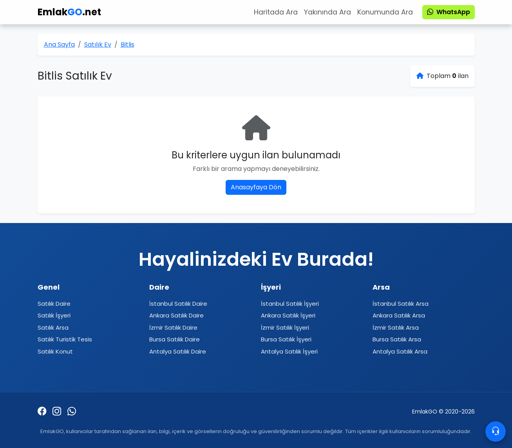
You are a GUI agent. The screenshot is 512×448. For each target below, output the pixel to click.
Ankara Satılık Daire (176, 315)
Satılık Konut (55, 351)
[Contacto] (495, 431)
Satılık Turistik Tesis (65, 339)
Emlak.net (69, 11)
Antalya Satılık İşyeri (289, 351)
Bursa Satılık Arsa (397, 339)
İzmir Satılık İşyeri (285, 327)
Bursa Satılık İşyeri (286, 339)
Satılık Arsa (53, 327)
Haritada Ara (276, 12)
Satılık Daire (54, 303)
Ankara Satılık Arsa (399, 315)
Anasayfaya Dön (256, 187)
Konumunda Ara (385, 12)
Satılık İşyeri (54, 315)
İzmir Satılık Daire (173, 327)
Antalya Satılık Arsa (400, 351)
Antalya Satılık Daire (177, 351)
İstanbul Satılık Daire (178, 303)
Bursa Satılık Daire (174, 339)
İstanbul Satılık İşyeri (290, 303)
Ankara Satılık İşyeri (288, 315)
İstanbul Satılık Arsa (401, 303)
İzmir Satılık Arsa (396, 327)
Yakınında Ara (327, 12)
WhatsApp (448, 11)
